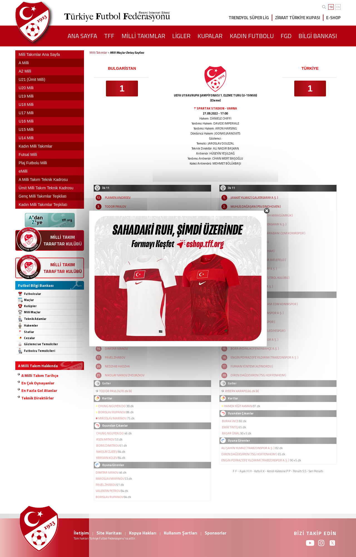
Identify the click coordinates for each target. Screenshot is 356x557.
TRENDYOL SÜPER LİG (249, 17)
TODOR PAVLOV (115, 206)
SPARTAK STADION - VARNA (217, 108)
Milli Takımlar (98, 52)
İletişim (81, 532)
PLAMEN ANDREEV (117, 197)
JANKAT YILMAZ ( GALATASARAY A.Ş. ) (254, 197)
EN (338, 7)
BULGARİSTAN (122, 68)
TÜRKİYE (309, 68)
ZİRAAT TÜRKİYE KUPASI (297, 17)
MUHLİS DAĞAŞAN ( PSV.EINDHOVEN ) (256, 206)
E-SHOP (333, 17)
